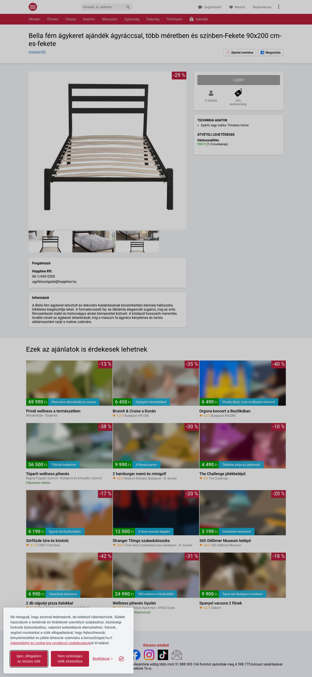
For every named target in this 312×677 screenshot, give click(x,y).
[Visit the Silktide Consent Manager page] (121, 659)
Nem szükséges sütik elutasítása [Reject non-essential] (70, 658)
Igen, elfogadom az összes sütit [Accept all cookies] (28, 658)
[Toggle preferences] (103, 659)
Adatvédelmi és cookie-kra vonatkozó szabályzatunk (50, 643)
